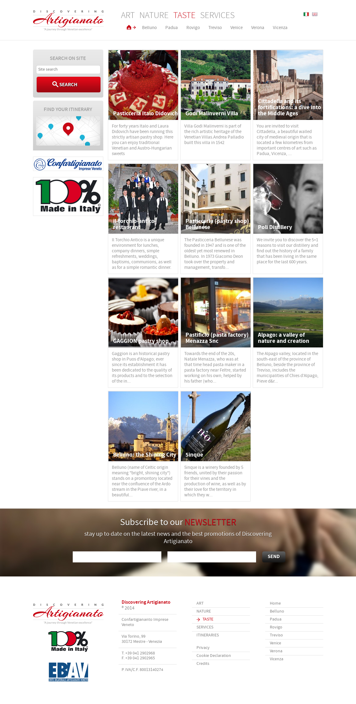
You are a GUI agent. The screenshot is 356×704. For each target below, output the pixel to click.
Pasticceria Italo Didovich (145, 113)
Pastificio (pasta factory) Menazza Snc (217, 338)
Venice (236, 27)
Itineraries (207, 635)
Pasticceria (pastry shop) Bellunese (217, 224)
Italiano (306, 14)
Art (128, 15)
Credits (202, 663)
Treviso (215, 27)
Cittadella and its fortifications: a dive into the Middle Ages (289, 107)
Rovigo (193, 27)
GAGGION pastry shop (141, 341)
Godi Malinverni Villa (211, 113)
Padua (171, 27)
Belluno (149, 27)
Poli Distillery (275, 227)
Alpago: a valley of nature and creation (283, 338)
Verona (257, 27)
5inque (194, 455)
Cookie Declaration (213, 656)
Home (275, 603)
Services (217, 15)
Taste (184, 15)
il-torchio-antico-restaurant (134, 224)
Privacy (203, 648)
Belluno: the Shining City (144, 455)
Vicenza (280, 27)
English (314, 14)
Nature (154, 15)
